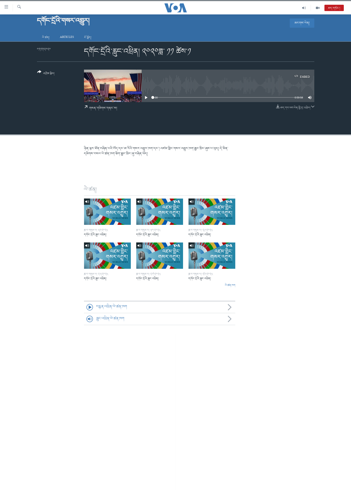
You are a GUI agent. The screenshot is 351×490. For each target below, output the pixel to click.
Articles (67, 37)
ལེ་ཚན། (46, 37)
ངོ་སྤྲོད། (87, 37)
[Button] (46, 74)
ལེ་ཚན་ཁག (230, 285)
